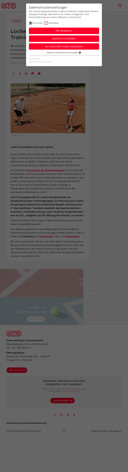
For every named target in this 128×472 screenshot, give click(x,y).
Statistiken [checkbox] (54, 23)
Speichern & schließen (64, 38)
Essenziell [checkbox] (38, 23)
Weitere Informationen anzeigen (64, 52)
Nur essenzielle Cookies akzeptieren (64, 46)
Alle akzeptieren (64, 30)
